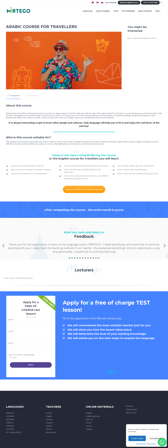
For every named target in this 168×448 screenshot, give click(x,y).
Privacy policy (131, 409)
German (49, 419)
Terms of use (131, 413)
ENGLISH (10, 413)
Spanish (49, 426)
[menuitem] (93, 3)
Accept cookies (137, 438)
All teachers (51, 432)
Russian (49, 423)
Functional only (156, 438)
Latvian (49, 413)
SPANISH (10, 426)
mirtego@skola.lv (129, 2)
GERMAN (10, 416)
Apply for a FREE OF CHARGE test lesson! (84, 189)
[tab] (13, 95)
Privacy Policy (140, 444)
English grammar (93, 416)
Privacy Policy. (30, 355)
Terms (19, 355)
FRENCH (10, 423)
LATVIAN (10, 429)
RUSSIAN (10, 419)
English (49, 416)
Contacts (129, 406)
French (49, 429)
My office (111, 3)
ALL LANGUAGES (13, 432)
